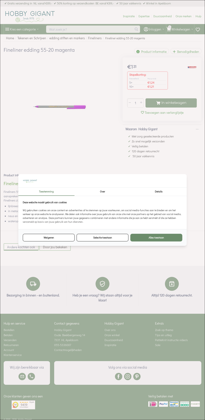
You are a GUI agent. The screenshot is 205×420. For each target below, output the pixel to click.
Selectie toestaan (102, 237)
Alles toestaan (156, 237)
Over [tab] (102, 191)
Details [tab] (159, 191)
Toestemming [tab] (46, 191)
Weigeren (49, 237)
